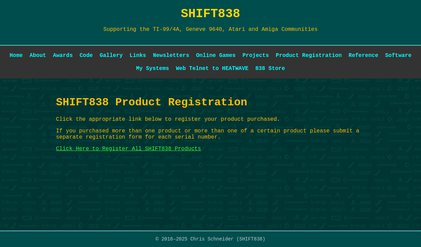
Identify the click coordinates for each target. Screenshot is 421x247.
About (38, 55)
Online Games (216, 55)
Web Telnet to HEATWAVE (212, 69)
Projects (255, 55)
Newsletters (171, 55)
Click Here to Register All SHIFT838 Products (128, 149)
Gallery (111, 55)
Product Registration (309, 55)
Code (86, 55)
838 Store (270, 69)
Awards (63, 55)
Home (16, 55)
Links (137, 55)
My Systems (152, 69)
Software (398, 55)
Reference (363, 55)
